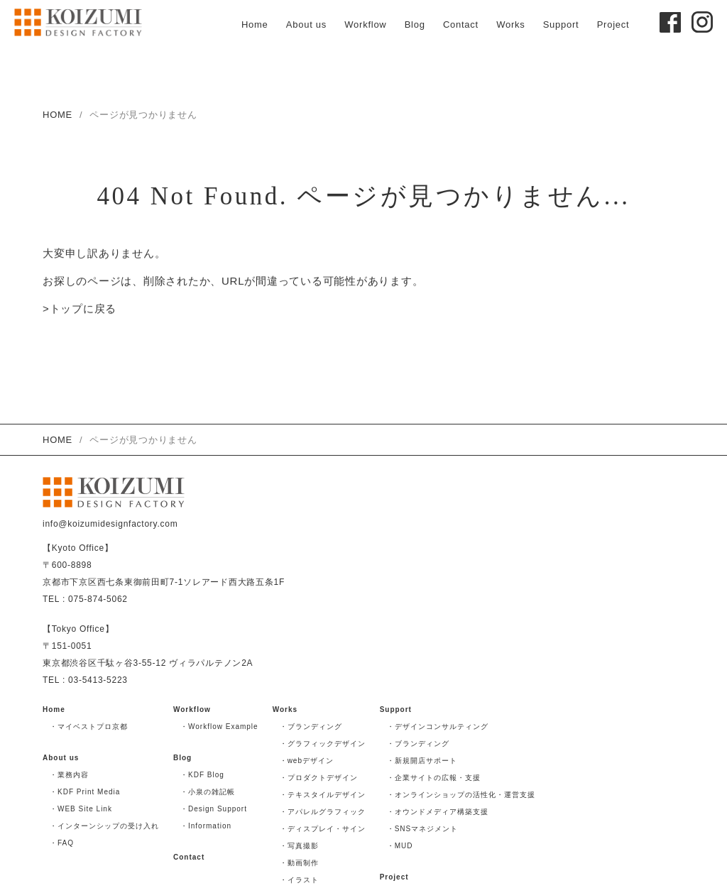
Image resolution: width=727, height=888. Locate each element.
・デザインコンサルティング (437, 726)
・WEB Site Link (81, 809)
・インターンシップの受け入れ (104, 826)
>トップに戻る (79, 310)
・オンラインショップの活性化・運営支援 (461, 795)
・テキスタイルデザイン (323, 795)
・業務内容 (69, 775)
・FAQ (62, 843)
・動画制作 (299, 863)
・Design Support (213, 809)
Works (510, 24)
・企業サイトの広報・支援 (434, 778)
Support (561, 24)
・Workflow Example (219, 726)
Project (613, 24)
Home (254, 24)
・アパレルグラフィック (323, 812)
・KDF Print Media (85, 792)
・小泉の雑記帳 (207, 792)
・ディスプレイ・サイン (323, 829)
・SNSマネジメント (423, 829)
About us (306, 24)
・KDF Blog (202, 775)
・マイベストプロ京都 (89, 726)
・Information (205, 826)
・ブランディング (311, 726)
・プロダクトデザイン (319, 778)
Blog (415, 24)
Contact (461, 24)
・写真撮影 (299, 846)
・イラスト (299, 880)
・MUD (400, 846)
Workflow (365, 24)
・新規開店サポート (422, 760)
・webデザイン (307, 760)
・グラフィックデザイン (323, 743)
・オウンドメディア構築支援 (437, 812)
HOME (57, 114)
